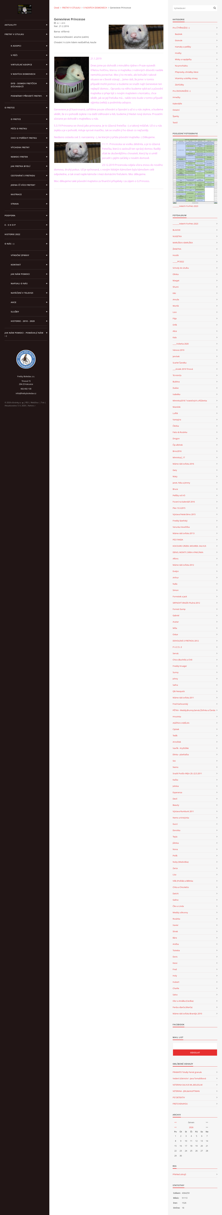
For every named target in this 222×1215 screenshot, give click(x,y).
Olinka (176, 274)
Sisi (174, 760)
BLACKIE (176, 230)
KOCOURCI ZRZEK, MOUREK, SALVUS (189, 546)
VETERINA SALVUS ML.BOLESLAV (188, 1084)
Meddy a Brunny (180, 912)
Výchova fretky (20, 147)
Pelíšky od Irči (179, 495)
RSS (27, 402)
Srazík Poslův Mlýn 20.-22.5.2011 (187, 773)
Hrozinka (177, 716)
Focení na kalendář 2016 (184, 501)
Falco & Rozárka (180, 432)
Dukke (176, 388)
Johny (175, 678)
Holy (175, 975)
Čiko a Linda (178, 906)
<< (175, 1122)
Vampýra (177, 419)
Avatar (176, 621)
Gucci (175, 824)
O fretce (16, 119)
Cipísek (176, 729)
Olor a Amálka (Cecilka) (183, 1001)
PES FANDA (178, 539)
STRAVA (15, 203)
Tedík (175, 735)
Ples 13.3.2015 (179, 508)
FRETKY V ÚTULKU (14, 34)
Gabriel (176, 615)
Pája (175, 318)
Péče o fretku (19, 128)
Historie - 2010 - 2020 (23, 321)
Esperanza (177, 792)
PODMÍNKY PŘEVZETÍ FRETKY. (26, 95)
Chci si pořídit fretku (24, 138)
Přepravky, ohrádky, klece (186, 72)
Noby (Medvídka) (181, 862)
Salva (175, 994)
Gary (175, 470)
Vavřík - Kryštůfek (181, 748)
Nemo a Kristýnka (181, 817)
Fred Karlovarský (180, 704)
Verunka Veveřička (181, 527)
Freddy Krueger (180, 666)
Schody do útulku (181, 267)
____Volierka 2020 (181, 343)
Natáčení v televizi (22, 292)
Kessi (175, 963)
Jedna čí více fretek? (23, 185)
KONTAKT (16, 264)
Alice (175, 331)
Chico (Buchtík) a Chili (182, 659)
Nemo (175, 767)
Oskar (175, 634)
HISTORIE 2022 (12, 234)
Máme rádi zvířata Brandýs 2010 (187, 1013)
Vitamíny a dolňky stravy (186, 78)
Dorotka (176, 830)
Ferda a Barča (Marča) (182, 1007)
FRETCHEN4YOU (180, 1103)
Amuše (176, 299)
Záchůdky (179, 84)
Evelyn (176, 571)
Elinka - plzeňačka (181, 754)
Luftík (175, 413)
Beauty (176, 805)
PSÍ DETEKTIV (179, 1097)
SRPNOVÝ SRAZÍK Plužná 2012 (186, 602)
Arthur (176, 577)
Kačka (175, 779)
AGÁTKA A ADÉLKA (181, 722)
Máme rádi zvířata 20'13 (183, 533)
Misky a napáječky (183, 59)
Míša (175, 628)
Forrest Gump (179, 609)
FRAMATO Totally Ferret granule (187, 1072)
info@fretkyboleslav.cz (26, 393)
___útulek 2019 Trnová (183, 369)
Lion (175, 312)
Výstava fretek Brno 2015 (184, 514)
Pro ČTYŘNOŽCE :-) (181, 27)
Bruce (175, 489)
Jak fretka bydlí (20, 166)
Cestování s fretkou (23, 175)
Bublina (176, 381)
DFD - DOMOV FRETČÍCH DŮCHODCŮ (24, 85)
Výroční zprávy (20, 255)
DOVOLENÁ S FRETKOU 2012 (186, 640)
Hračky (178, 53)
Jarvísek (176, 356)
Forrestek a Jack (180, 596)
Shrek (175, 931)
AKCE (13, 302)
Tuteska (176, 950)
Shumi (176, 286)
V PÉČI (14, 55)
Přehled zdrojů (179, 1174)
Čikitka (176, 425)
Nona (175, 849)
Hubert (176, 982)
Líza (174, 874)
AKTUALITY (11, 24)
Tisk (42, 402)
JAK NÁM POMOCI (20, 274)
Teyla (175, 836)
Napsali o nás (19, 283)
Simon (176, 590)
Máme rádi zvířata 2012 (183, 564)
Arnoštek (177, 741)
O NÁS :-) (9, 243)
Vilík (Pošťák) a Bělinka (183, 880)
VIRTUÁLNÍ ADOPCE (21, 64)
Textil (175, 122)
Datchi (176, 893)
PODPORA (10, 215)
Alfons (175, 558)
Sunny (176, 672)
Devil (175, 798)
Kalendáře (177, 103)
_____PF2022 (178, 261)
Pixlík (175, 855)
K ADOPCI (16, 45)
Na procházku (181, 65)
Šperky (176, 116)
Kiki (174, 293)
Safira (175, 685)
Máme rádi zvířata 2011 (183, 697)
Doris (175, 956)
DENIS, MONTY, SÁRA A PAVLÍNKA (188, 552)
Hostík (176, 255)
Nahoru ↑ (32, 405)
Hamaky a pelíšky (183, 46)
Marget (176, 280)
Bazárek (178, 34)
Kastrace (16, 194)
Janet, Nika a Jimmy (181, 482)
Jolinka (176, 786)
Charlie (176, 988)
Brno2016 (177, 451)
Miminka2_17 (179, 457)
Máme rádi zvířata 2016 (183, 463)
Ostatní (176, 110)
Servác (176, 653)
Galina (175, 899)
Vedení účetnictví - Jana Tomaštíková (189, 1078)
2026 (191, 1127)
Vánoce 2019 (178, 350)
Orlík (175, 324)
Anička (176, 944)
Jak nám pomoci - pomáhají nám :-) (24, 334)
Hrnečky (176, 97)
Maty (175, 476)
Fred (175, 969)
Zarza (175, 868)
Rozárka (176, 918)
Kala (175, 337)
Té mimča (177, 375)
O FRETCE (10, 107)
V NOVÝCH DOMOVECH (23, 74)
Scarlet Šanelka (179, 362)
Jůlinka (176, 843)
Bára (175, 937)
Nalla (175, 583)
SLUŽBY (15, 311)
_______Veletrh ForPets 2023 (185, 206)
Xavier (175, 925)
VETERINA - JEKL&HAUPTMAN (186, 1091)
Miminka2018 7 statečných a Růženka (190, 400)
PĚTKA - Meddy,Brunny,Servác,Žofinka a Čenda (194, 710)
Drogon (176, 438)
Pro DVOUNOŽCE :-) (182, 91)
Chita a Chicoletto (181, 887)
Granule (178, 40)
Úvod (56, 7)
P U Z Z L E (177, 647)
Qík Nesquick (179, 691)
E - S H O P (10, 224)
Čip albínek (178, 444)
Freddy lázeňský (180, 520)
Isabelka (176, 394)
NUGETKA (177, 236)
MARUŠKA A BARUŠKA (183, 242)
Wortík (176, 305)
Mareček (177, 407)
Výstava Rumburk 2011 (183, 811)
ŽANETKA (177, 249)
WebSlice (35, 402)
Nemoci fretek (19, 156)
